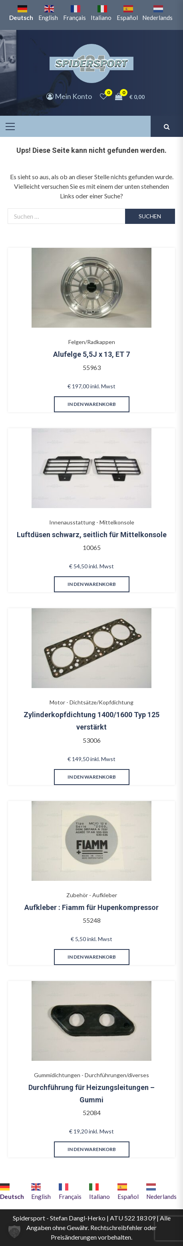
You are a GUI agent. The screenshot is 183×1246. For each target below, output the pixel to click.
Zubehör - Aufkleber (91, 895)
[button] (14, 1231)
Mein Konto (69, 96)
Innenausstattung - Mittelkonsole (91, 522)
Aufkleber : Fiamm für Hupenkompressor (91, 907)
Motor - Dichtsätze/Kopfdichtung (91, 702)
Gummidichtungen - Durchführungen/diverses (91, 1075)
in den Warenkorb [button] (92, 404)
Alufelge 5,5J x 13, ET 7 (91, 354)
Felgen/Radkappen (91, 341)
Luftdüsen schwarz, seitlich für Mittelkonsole (92, 534)
